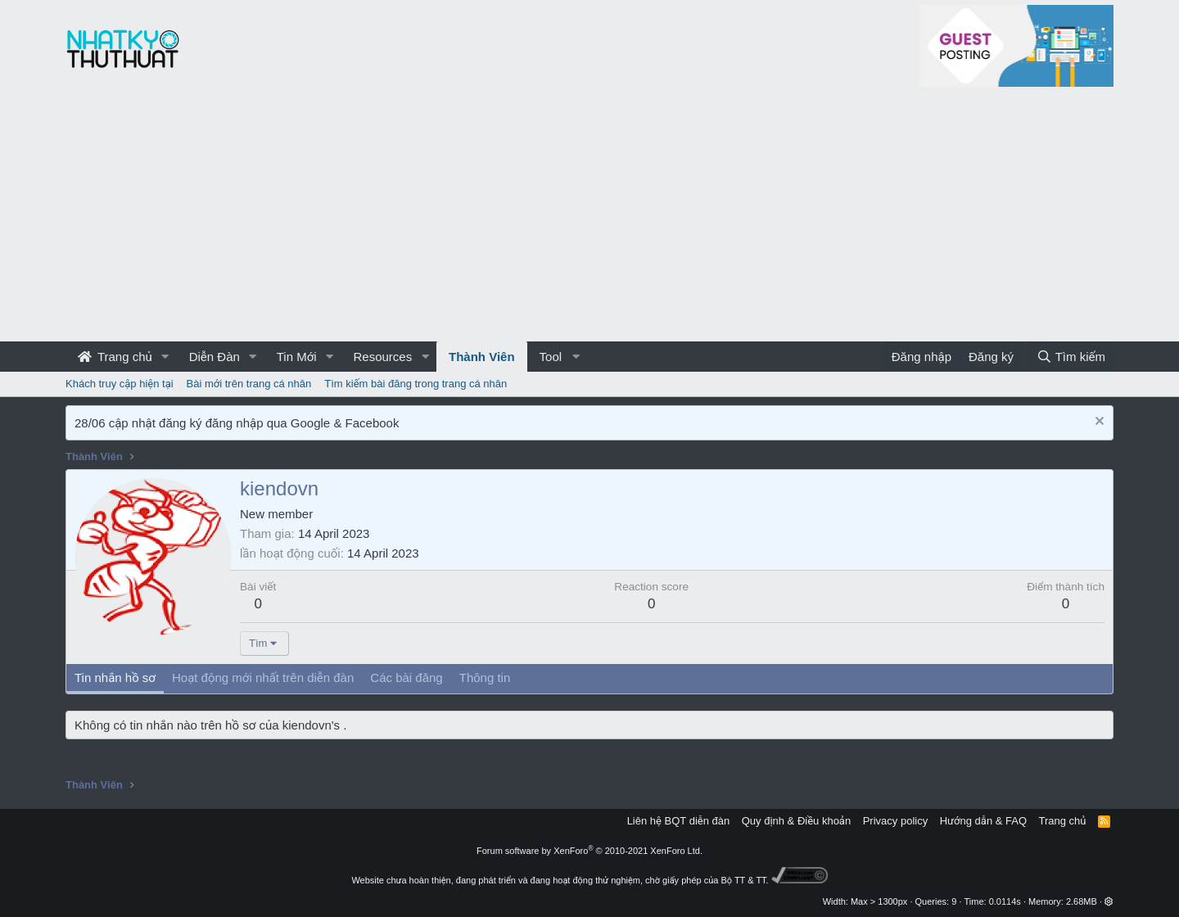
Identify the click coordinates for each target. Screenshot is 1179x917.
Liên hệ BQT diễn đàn (678, 821)
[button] (165, 356)
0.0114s (1005, 901)
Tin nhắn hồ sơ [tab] (115, 677)
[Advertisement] (589, 218)
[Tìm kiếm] (1071, 356)
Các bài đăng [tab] (406, 677)
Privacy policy (895, 821)
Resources (382, 357)
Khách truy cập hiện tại (120, 383)
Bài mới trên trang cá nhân (249, 383)
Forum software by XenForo (589, 851)
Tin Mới (297, 357)
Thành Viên (482, 357)
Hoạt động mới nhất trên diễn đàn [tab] (263, 677)
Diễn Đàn (214, 357)
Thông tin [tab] (485, 677)
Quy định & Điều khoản (796, 821)
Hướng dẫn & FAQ (983, 821)
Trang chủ (115, 357)
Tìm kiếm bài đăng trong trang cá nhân (415, 383)
